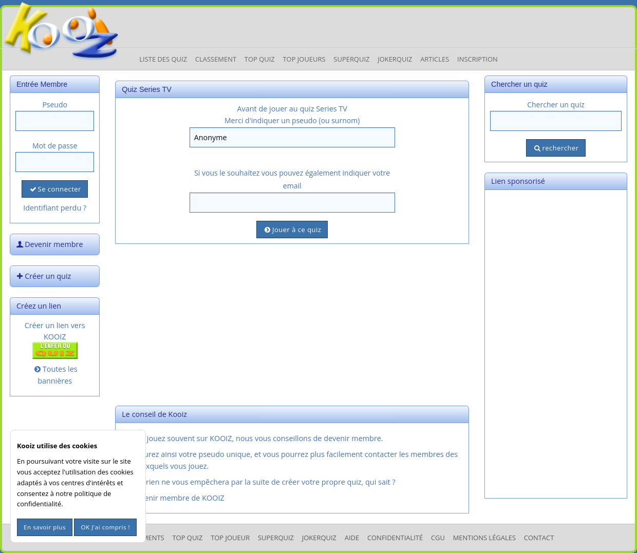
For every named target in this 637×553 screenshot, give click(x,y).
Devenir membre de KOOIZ (172, 498)
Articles (434, 59)
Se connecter (54, 189)
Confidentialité (395, 537)
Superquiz (351, 59)
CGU (438, 537)
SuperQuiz (276, 537)
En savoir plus (45, 527)
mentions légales (484, 537)
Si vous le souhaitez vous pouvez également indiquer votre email (292, 179)
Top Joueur (230, 537)
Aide (352, 537)
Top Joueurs (304, 59)
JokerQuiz (395, 59)
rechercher (555, 147)
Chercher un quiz (556, 104)
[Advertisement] (292, 323)
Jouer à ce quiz (292, 229)
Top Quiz (260, 59)
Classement (215, 59)
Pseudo (54, 104)
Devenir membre (48, 244)
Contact (539, 537)
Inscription (477, 59)
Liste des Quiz (163, 59)
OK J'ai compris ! (105, 527)
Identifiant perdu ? (54, 208)
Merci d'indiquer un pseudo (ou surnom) (292, 120)
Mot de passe (54, 145)
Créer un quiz (42, 276)
